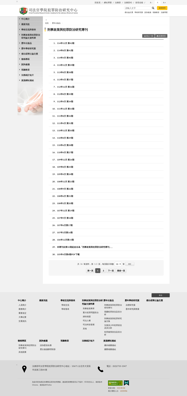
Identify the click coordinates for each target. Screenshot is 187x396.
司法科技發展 (89, 324)
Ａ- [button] (151, 2)
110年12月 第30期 (65, 130)
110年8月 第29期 (65, 137)
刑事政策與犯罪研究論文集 (113, 319)
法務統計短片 (27, 75)
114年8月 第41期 (65, 50)
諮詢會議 (147, 12)
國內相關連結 (110, 345)
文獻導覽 (164, 12)
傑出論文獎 (129, 12)
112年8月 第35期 (65, 94)
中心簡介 (25, 19)
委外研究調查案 (132, 309)
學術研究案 (139, 12)
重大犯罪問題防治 (90, 312)
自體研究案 (130, 305)
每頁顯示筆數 (108, 264)
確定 (129, 264)
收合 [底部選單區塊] (160, 295)
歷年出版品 (26, 43)
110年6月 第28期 (65, 145)
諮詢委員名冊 (46, 345)
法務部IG (128, 2)
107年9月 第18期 (65, 217)
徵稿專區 (25, 59)
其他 (85, 328)
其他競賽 (22, 352)
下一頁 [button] (111, 270)
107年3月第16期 (65, 232)
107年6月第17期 (65, 225)
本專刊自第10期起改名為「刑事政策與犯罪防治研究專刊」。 (85, 246)
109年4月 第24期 (65, 174)
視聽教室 (156, 12)
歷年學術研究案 (28, 48)
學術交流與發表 (28, 29)
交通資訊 (22, 321)
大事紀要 (22, 317)
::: (17, 1)
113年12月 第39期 (65, 64)
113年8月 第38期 (65, 72)
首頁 (47, 23)
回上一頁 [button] (149, 36)
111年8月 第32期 (65, 115)
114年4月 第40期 (65, 57)
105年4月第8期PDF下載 (68, 254)
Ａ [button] (158, 2)
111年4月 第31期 (65, 123)
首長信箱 (139, 2)
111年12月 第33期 (65, 108)
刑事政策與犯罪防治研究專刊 (67, 29)
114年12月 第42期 (65, 43)
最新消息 (25, 24)
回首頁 (98, 2)
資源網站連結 (27, 80)
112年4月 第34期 (65, 101)
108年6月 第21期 (65, 196)
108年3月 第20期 (65, 203)
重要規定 (22, 313)
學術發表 (65, 309)
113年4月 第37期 (65, 79)
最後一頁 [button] (121, 270)
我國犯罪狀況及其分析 (113, 313)
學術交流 (65, 305)
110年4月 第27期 (65, 152)
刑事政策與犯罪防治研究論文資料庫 (30, 36)
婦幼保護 (87, 316)
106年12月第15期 (65, 239)
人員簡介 (22, 305)
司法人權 (87, 320)
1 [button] (97, 270)
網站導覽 (108, 2)
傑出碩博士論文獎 (29, 53)
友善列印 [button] (162, 36)
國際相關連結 (110, 349)
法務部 (118, 2)
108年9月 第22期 (65, 188)
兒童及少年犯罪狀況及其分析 (113, 326)
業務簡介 (22, 309)
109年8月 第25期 (65, 166)
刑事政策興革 (89, 308)
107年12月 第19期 (65, 210)
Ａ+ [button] (164, 2)
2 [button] (103, 270)
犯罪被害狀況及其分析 (113, 333)
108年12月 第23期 (65, 181)
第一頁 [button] (90, 270)
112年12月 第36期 (65, 86)
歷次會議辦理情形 (48, 349)
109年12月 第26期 (65, 159)
